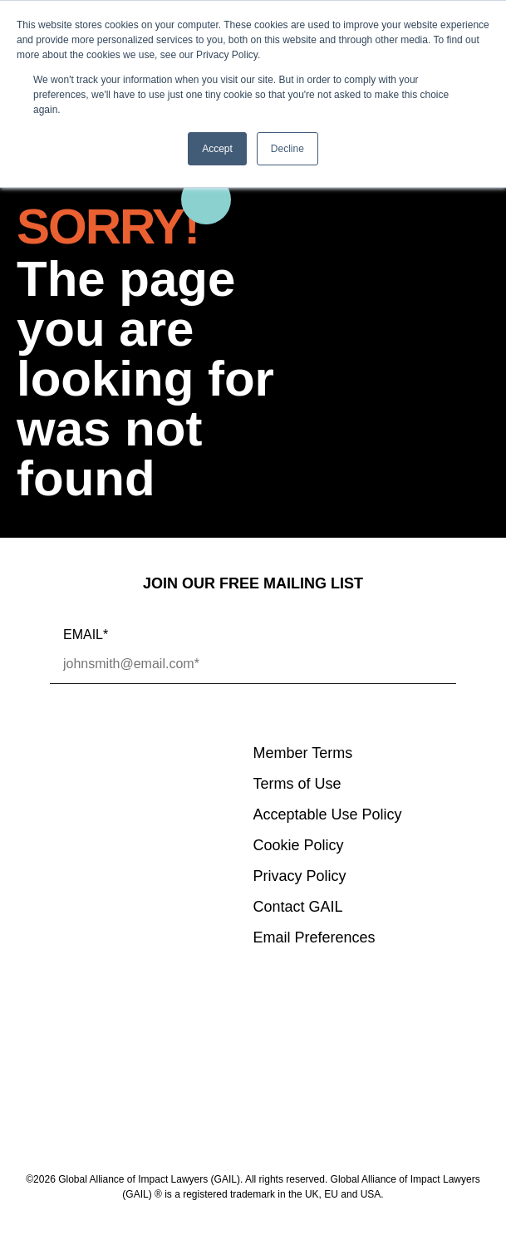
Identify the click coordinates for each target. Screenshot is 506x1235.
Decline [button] (287, 149)
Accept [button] (217, 149)
